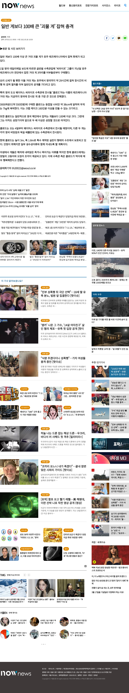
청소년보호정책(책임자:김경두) (85, 669)
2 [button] (43, 644)
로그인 (44, 669)
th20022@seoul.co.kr (24, 168)
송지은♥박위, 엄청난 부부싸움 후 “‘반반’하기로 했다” (48, 635)
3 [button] (45, 644)
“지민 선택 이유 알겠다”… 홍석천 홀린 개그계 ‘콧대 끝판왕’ (77, 635)
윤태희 (3, 37)
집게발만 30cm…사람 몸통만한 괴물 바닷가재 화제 (21, 202)
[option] (41, 591)
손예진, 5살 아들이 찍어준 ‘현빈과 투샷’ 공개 (48, 623)
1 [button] (41, 644)
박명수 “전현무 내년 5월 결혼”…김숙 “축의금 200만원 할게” (18, 635)
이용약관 (58, 669)
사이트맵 (115, 669)
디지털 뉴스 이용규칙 (103, 669)
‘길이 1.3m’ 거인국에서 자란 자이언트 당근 (18, 198)
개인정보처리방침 (68, 669)
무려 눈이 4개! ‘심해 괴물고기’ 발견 (15, 190)
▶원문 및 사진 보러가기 (12, 48)
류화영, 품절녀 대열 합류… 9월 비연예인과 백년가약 (78, 623)
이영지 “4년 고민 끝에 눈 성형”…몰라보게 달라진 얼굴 (41, 600)
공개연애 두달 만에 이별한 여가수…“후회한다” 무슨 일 (70, 600)
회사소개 (51, 669)
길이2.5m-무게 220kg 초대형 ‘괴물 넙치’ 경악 (19, 206)
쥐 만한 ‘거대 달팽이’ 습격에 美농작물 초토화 (19, 194)
